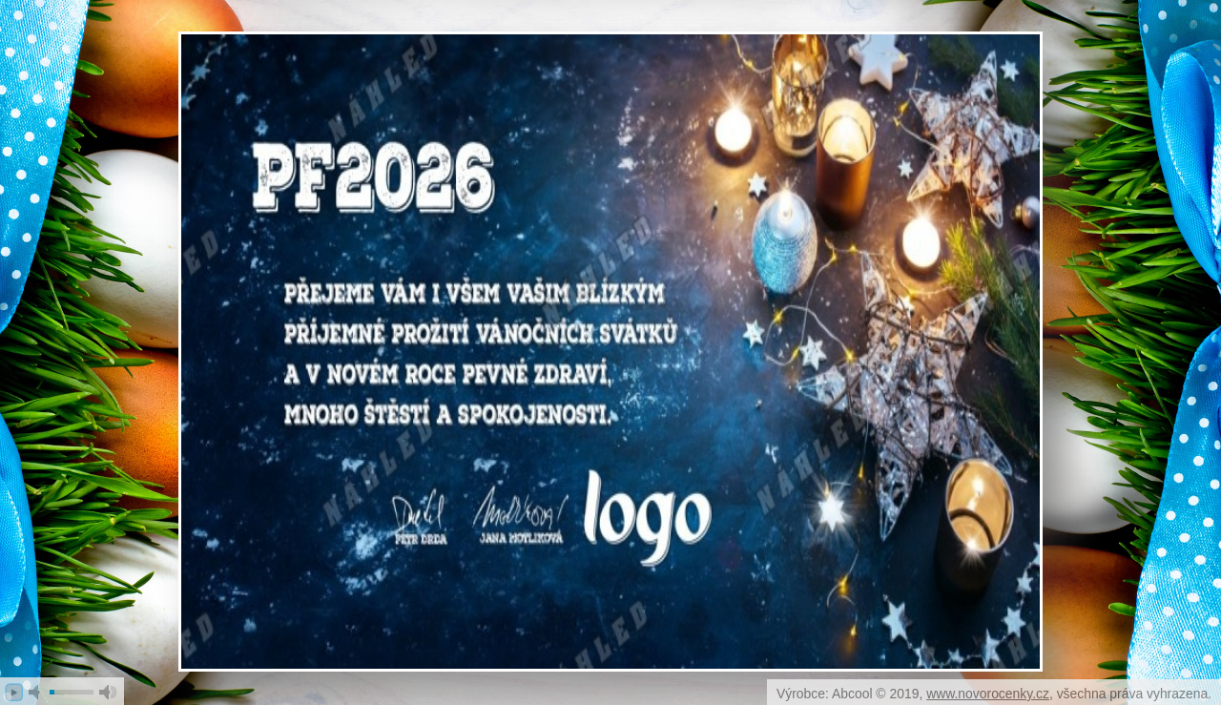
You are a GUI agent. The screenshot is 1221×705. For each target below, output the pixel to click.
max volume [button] (107, 692)
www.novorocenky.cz (987, 693)
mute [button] (37, 692)
